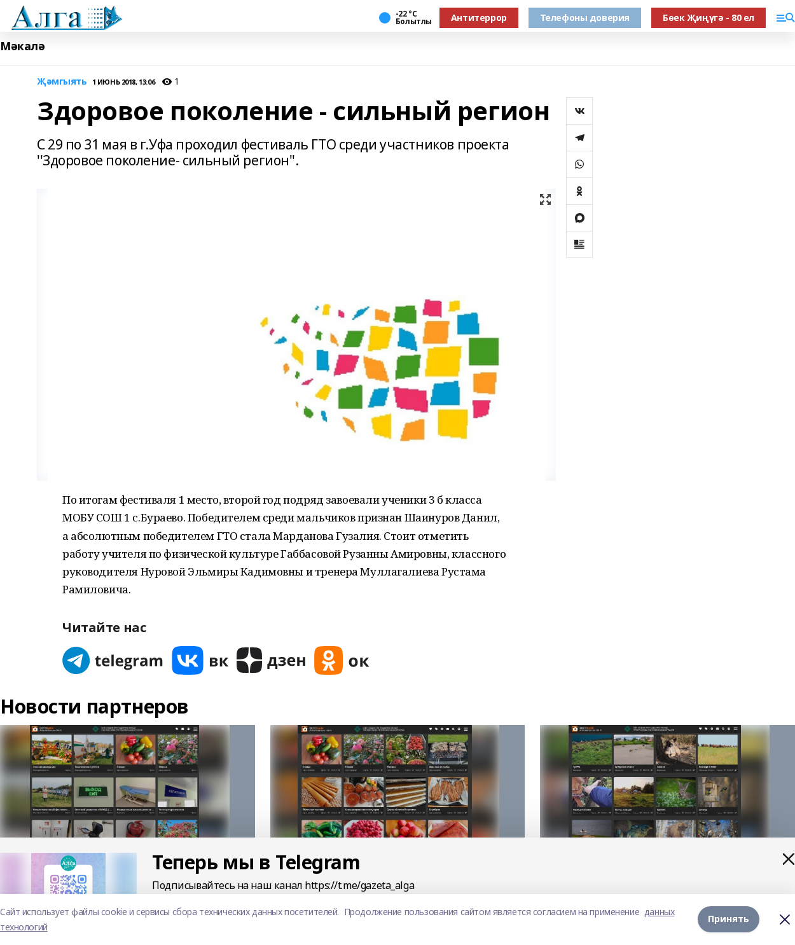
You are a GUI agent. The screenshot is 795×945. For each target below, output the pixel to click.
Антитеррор (479, 17)
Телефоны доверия (585, 17)
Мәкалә (22, 46)
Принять (728, 919)
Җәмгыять (62, 81)
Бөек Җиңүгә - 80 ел (708, 17)
